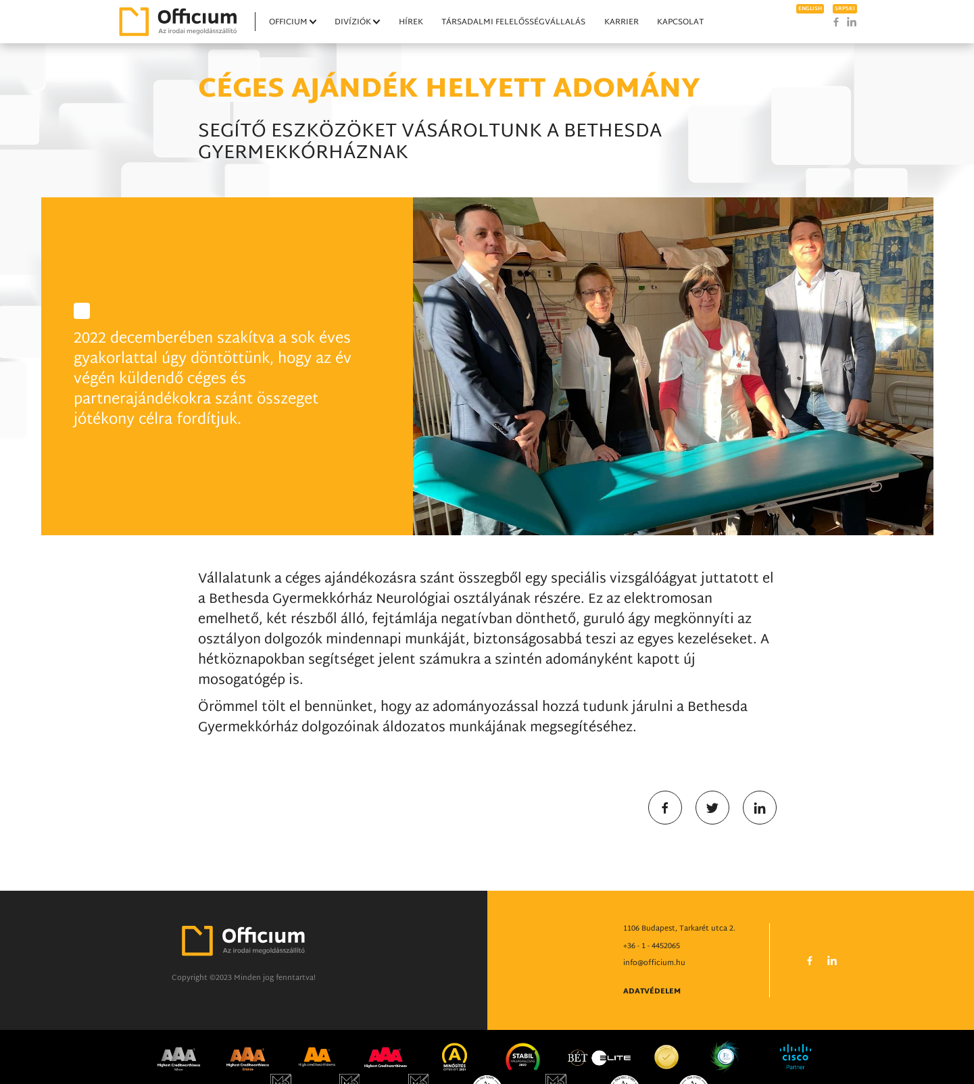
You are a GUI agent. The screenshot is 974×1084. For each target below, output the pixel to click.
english (810, 9)
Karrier (621, 22)
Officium (288, 22)
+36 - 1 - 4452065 (651, 979)
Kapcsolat (680, 22)
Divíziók (353, 22)
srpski (845, 9)
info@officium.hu (654, 996)
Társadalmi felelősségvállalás (513, 22)
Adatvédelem (652, 1024)
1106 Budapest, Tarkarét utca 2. (679, 962)
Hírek (411, 22)
